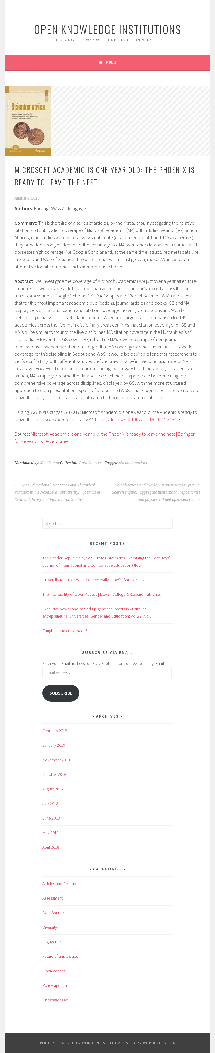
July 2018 (50, 803)
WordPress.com (159, 1043)
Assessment (52, 898)
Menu (111, 62)
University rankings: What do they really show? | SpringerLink (93, 579)
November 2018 (56, 760)
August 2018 (52, 789)
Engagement (53, 941)
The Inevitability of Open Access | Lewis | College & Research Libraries (101, 594)
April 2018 (50, 847)
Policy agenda (54, 985)
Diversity (49, 927)
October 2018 (54, 774)
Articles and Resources (61, 883)
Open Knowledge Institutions (107, 29)
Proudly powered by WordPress (71, 1043)
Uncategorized (55, 1000)
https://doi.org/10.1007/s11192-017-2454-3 (137, 419)
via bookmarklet (133, 463)
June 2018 (51, 818)
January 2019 (53, 745)
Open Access (53, 971)
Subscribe (60, 693)
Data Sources (90, 463)
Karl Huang (50, 463)
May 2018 (50, 832)
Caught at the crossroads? (64, 630)
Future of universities (60, 956)
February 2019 (54, 730)
